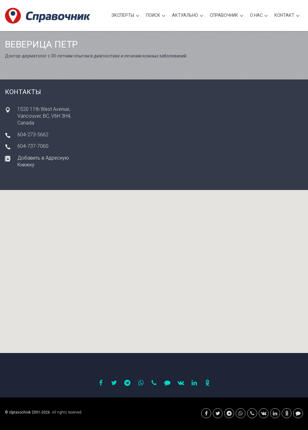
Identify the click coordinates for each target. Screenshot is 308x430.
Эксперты (125, 16)
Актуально (187, 16)
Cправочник (226, 16)
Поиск (155, 16)
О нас (259, 16)
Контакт (287, 16)
